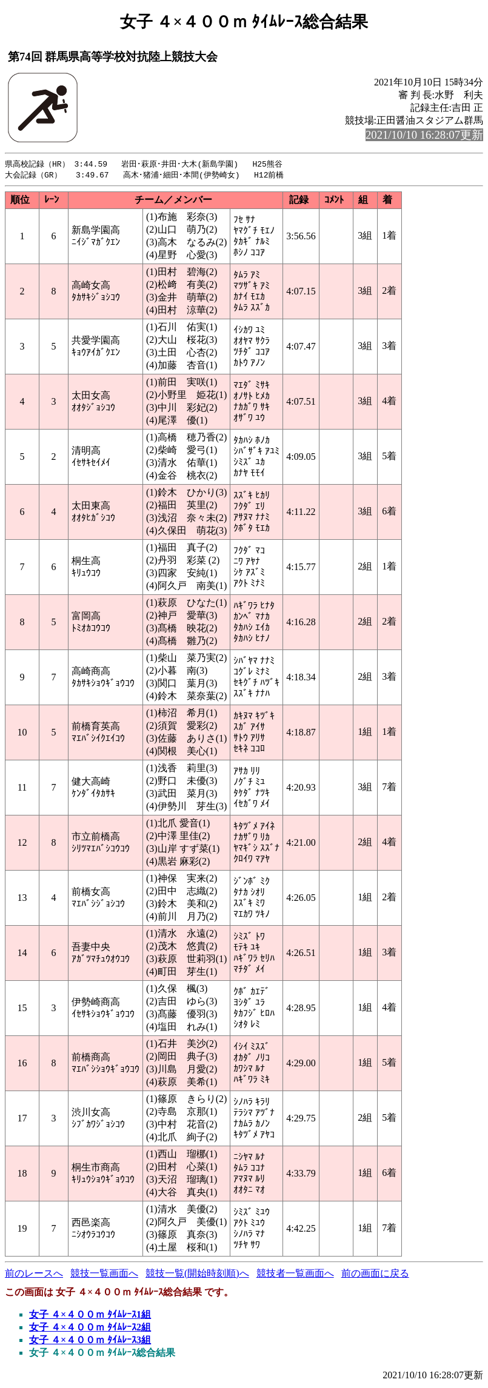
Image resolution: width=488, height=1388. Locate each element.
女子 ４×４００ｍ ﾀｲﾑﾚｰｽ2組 (90, 1328)
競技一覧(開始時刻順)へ (197, 1274)
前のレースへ (34, 1274)
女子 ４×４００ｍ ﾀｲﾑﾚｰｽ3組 (90, 1341)
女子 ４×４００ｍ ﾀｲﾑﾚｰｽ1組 (90, 1315)
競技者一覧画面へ (295, 1274)
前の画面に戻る (375, 1274)
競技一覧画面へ (104, 1274)
